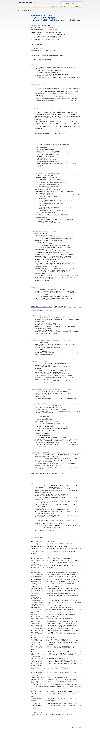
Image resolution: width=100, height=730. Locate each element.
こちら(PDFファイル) (47, 39)
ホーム (19, 10)
